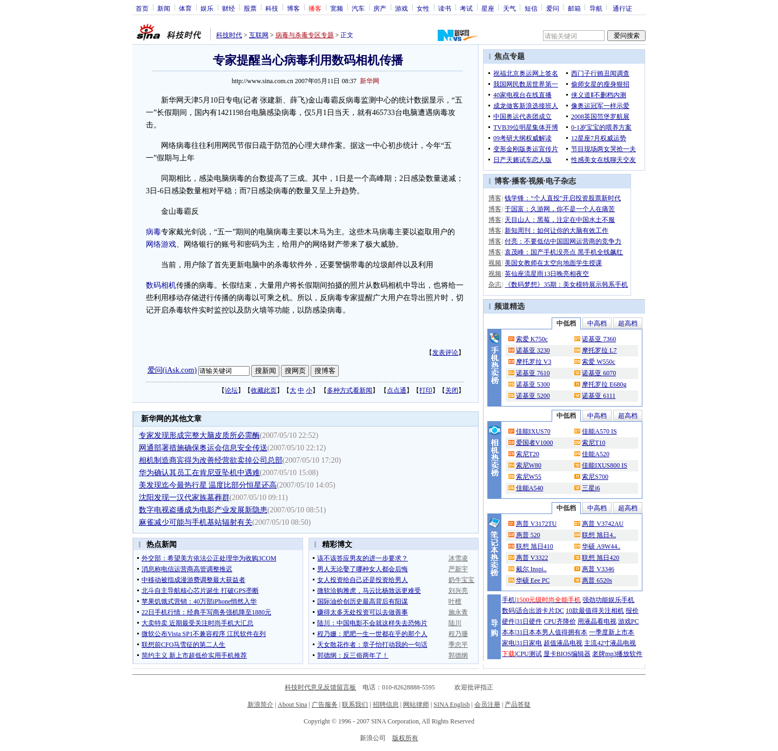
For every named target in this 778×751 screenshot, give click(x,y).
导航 (595, 8)
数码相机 (161, 285)
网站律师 (416, 704)
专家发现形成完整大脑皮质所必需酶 (199, 435)
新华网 (369, 81)
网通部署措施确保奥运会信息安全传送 (203, 448)
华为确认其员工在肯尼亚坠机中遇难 (199, 473)
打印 (425, 390)
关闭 (451, 390)
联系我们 (355, 704)
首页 (142, 8)
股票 (250, 8)
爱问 (552, 8)
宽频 (336, 8)
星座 (487, 8)
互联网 (259, 35)
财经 (228, 8)
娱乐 (206, 8)
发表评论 (445, 352)
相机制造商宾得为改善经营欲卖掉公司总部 (211, 460)
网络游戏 (161, 244)
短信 (531, 8)
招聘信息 (386, 704)
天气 (509, 8)
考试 (466, 8)
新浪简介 (260, 704)
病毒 (153, 232)
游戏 (401, 8)
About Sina (292, 704)
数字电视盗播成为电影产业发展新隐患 (203, 510)
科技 (271, 8)
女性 (423, 8)
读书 (444, 8)
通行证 (622, 8)
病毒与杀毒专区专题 (305, 35)
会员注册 (487, 704)
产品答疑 (518, 704)
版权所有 (405, 738)
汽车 (358, 8)
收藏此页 (264, 390)
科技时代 (229, 35)
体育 (185, 8)
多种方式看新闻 (349, 390)
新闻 (163, 8)
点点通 (396, 390)
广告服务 (325, 704)
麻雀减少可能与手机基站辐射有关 (195, 522)
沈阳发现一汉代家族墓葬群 (184, 497)
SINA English (451, 704)
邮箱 (574, 8)
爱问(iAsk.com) (172, 370)
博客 (293, 8)
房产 (379, 8)
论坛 (231, 390)
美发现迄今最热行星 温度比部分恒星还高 (208, 485)
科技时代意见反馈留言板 (320, 687)
